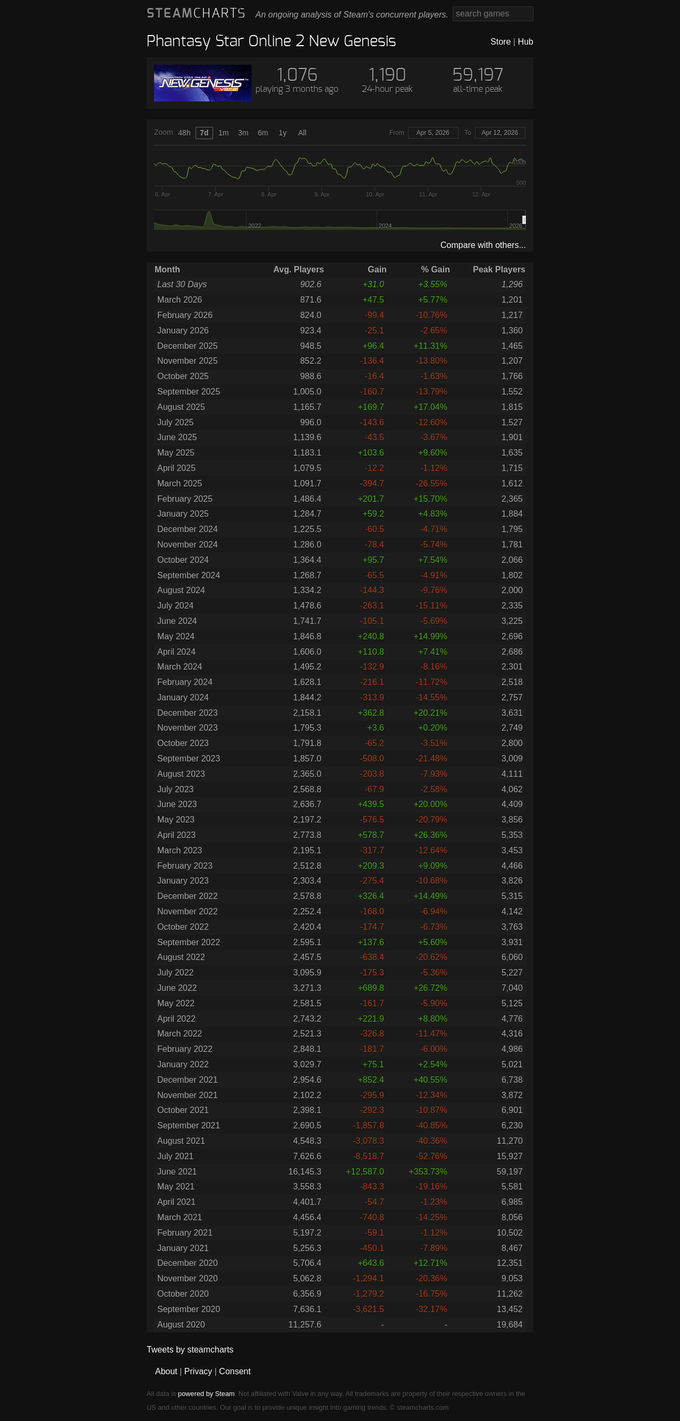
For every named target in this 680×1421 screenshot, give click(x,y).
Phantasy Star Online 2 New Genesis (271, 41)
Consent (235, 1371)
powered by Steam (206, 1394)
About (166, 1371)
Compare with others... (483, 245)
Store (500, 41)
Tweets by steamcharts (190, 1349)
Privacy (198, 1371)
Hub (525, 41)
